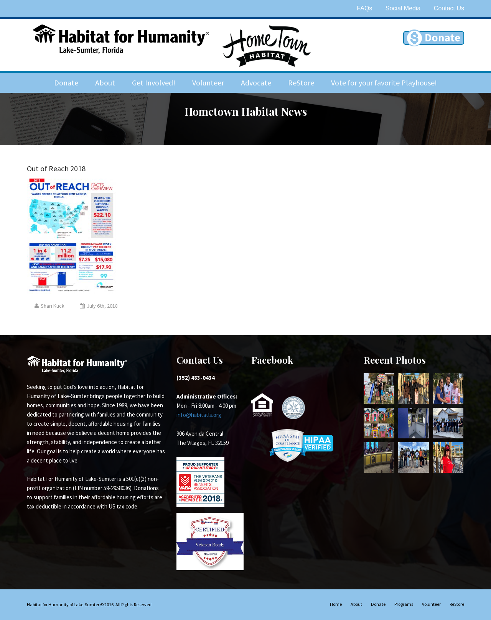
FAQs (364, 8)
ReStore (301, 82)
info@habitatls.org (198, 414)
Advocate (256, 82)
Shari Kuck (49, 305)
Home (336, 604)
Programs (403, 604)
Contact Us (449, 8)
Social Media (403, 8)
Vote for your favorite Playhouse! (384, 82)
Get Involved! (153, 82)
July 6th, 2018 (99, 305)
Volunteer (208, 82)
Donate (66, 82)
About (105, 82)
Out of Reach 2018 (56, 168)
